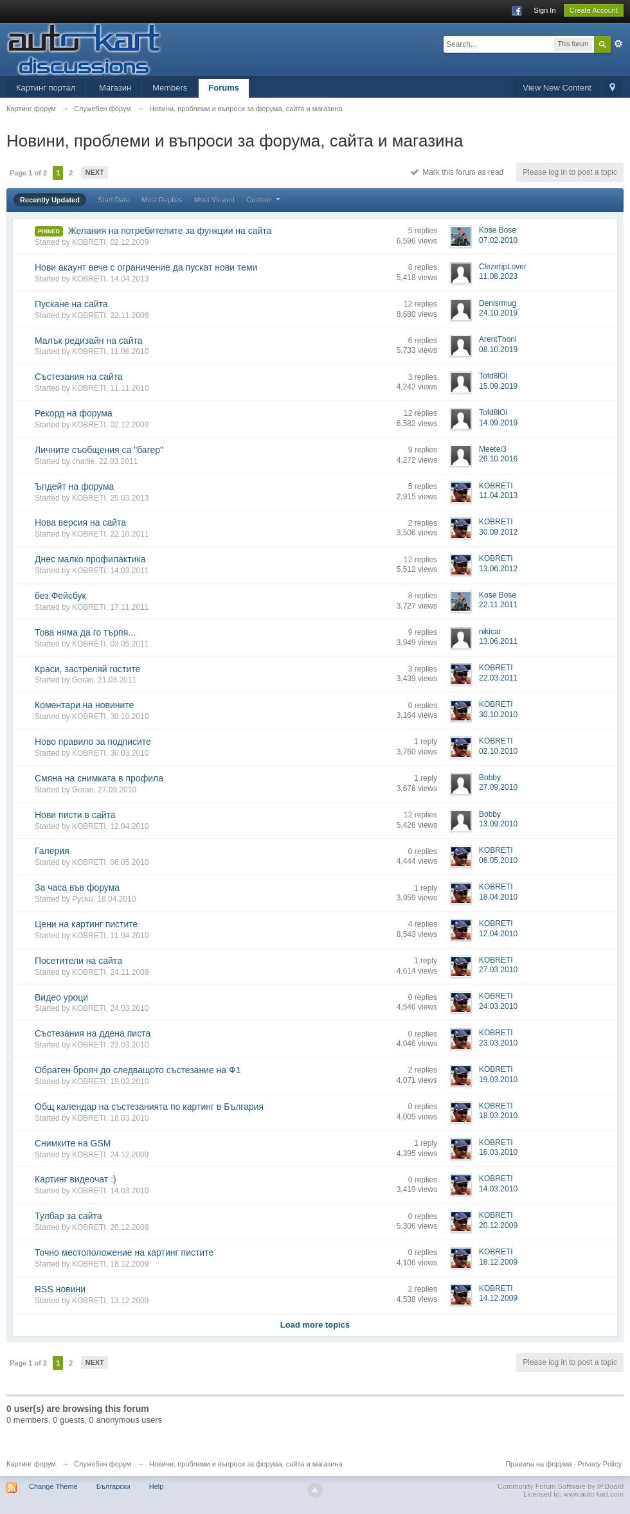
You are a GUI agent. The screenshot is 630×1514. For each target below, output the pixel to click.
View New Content (557, 88)
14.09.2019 (498, 422)
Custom (265, 200)
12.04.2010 (498, 933)
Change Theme (53, 1486)
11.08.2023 (498, 276)
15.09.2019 (498, 386)
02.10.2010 (498, 751)
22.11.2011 (498, 604)
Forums (223, 88)
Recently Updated (50, 200)
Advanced (618, 44)
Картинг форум (31, 1464)
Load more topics (315, 1325)
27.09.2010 (498, 787)
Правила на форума (538, 1464)
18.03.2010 (498, 1115)
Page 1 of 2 (28, 173)
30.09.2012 (498, 532)
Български (113, 1486)
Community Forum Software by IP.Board (561, 1486)
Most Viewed (214, 200)
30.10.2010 (498, 714)
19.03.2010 (498, 1079)
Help (156, 1486)
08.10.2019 (498, 349)
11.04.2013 (498, 495)
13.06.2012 (498, 568)
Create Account (594, 10)
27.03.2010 (498, 969)
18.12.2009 (498, 1262)
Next (94, 172)
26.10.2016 (498, 458)
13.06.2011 (498, 641)
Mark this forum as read (457, 172)
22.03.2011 (498, 677)
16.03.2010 (498, 1152)
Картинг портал (45, 88)
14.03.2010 (498, 1188)
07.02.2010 (498, 240)
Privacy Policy (600, 1464)
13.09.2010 (498, 823)
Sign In (544, 10)
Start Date (114, 200)
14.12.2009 (498, 1298)
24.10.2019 (498, 312)
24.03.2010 (498, 1006)
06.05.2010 (498, 860)
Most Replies (162, 200)
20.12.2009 (498, 1225)
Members (169, 88)
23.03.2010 (498, 1042)
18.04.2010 (498, 897)
